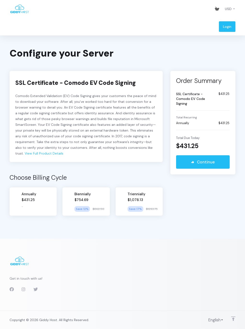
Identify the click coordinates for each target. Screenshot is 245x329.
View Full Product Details (43, 153)
